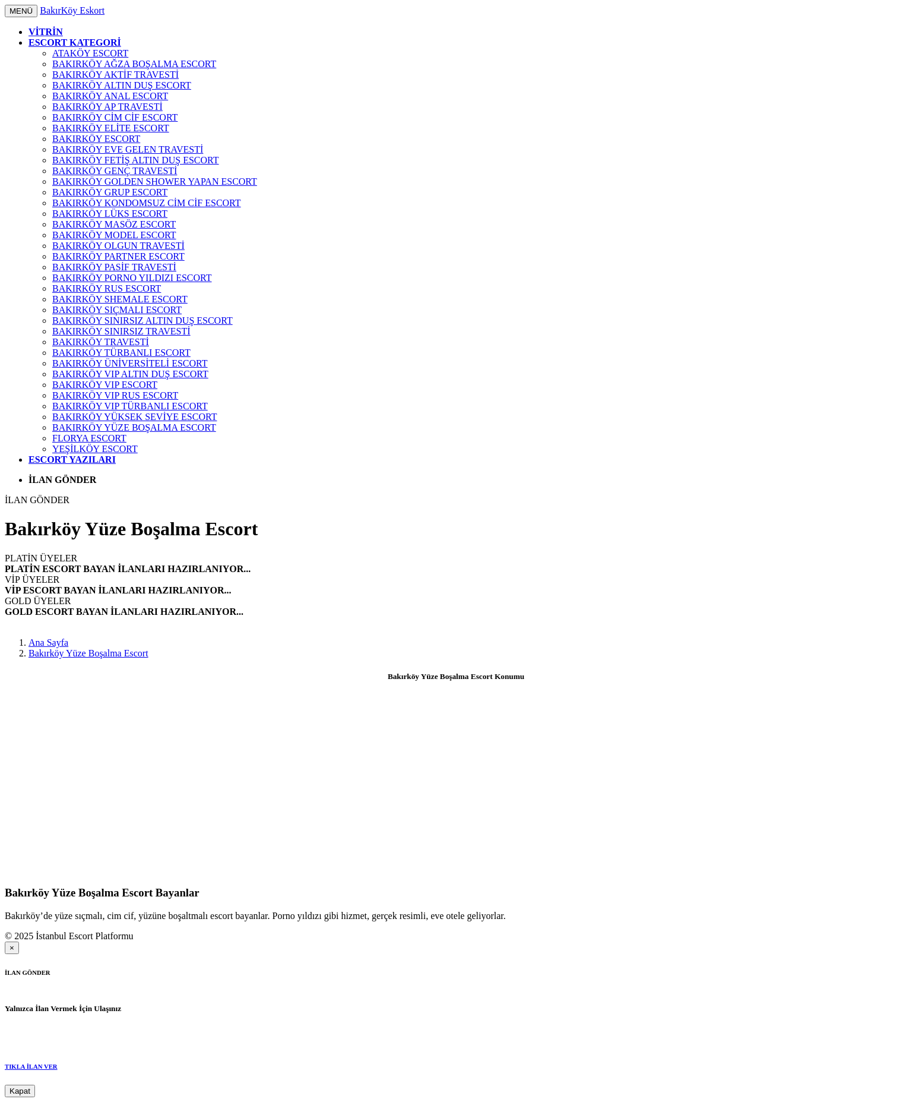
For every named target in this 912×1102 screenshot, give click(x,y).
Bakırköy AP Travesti (107, 107)
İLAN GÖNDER (37, 500)
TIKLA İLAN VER (31, 1066)
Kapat (20, 1091)
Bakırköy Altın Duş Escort (121, 85)
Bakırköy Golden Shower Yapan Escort (154, 181)
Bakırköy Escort (96, 139)
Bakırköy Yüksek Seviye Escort (134, 417)
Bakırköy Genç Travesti (114, 171)
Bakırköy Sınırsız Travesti (121, 331)
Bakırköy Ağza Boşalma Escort (134, 64)
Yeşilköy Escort (95, 449)
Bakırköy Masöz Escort (114, 224)
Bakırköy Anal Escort (110, 96)
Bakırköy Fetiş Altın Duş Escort (135, 160)
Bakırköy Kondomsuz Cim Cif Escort (146, 203)
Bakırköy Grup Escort (109, 192)
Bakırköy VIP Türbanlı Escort (130, 406)
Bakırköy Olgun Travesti (118, 246)
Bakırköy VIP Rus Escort (115, 395)
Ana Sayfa (48, 642)
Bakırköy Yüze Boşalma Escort (134, 427)
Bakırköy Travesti (100, 342)
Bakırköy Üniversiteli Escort (130, 363)
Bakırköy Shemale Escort (120, 299)
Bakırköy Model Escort (114, 235)
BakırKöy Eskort (72, 10)
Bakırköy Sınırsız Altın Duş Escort (142, 320)
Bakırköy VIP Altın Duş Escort (130, 374)
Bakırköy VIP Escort (104, 385)
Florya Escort (89, 438)
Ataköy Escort (90, 53)
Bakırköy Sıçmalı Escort (117, 310)
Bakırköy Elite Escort (110, 128)
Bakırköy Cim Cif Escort (115, 117)
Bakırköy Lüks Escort (109, 214)
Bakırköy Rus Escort (106, 288)
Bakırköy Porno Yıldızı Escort (132, 278)
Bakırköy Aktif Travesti (115, 75)
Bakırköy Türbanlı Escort (121, 353)
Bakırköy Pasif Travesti (114, 267)
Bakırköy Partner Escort (118, 256)
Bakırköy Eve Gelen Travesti (127, 149)
